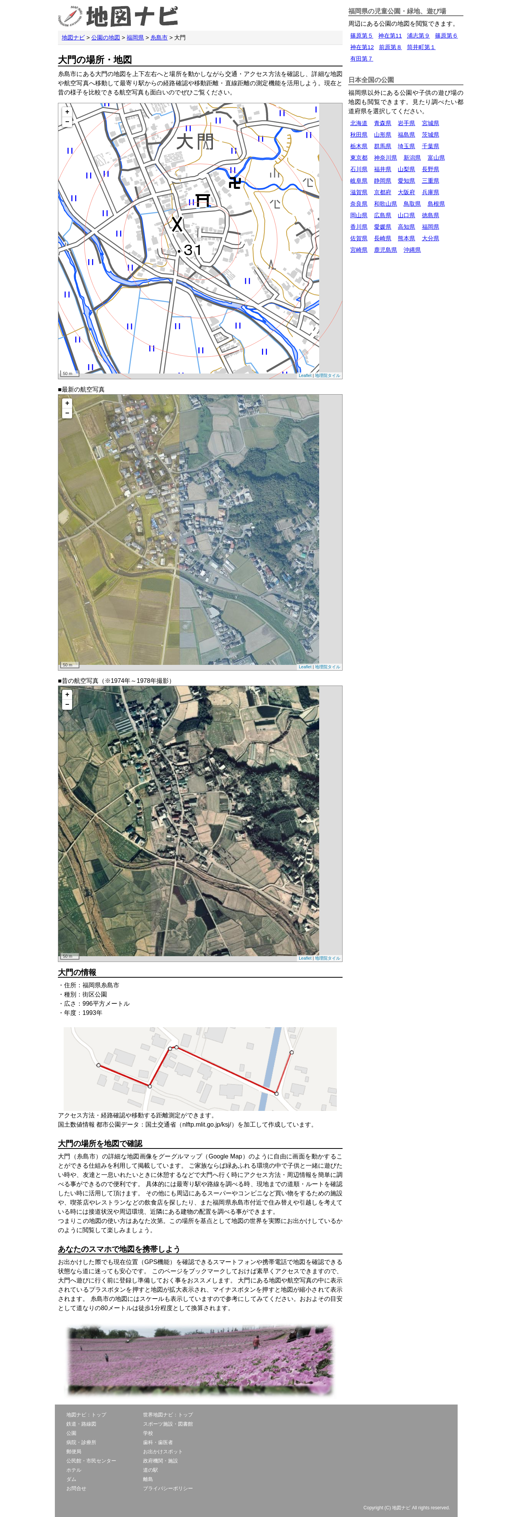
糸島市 (159, 37)
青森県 (382, 123)
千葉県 (430, 146)
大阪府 (406, 192)
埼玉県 (406, 146)
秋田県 (358, 134)
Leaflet (305, 375)
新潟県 (412, 157)
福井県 (382, 169)
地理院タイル (327, 375)
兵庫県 (430, 192)
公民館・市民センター (91, 1461)
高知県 (406, 226)
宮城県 (430, 123)
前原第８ (390, 47)
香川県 (358, 226)
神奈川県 (385, 157)
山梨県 (406, 169)
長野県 (430, 169)
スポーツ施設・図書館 (168, 1424)
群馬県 (382, 146)
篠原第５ (361, 35)
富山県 (436, 157)
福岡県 (135, 37)
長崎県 (382, 238)
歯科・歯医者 (158, 1442)
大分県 (430, 238)
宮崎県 (358, 249)
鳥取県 (412, 203)
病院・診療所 (81, 1442)
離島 (148, 1479)
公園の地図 (105, 37)
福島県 (406, 134)
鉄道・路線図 (81, 1424)
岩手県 (406, 123)
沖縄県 (412, 249)
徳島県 (430, 215)
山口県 (406, 215)
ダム (71, 1479)
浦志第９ (418, 35)
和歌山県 (385, 203)
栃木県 (358, 146)
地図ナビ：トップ (86, 1415)
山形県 (382, 134)
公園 (71, 1433)
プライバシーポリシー (168, 1488)
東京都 (358, 157)
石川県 (358, 169)
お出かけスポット (163, 1451)
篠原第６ (446, 35)
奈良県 (358, 203)
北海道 (358, 123)
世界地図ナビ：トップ (168, 1415)
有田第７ (361, 58)
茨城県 (430, 134)
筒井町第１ (421, 47)
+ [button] (67, 112)
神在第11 (390, 35)
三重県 (430, 180)
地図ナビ (73, 37)
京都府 (382, 192)
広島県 (382, 215)
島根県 (436, 203)
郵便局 (73, 1451)
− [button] (67, 122)
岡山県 (358, 215)
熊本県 (406, 238)
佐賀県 (358, 238)
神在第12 (362, 47)
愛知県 (406, 180)
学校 (148, 1433)
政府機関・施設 (160, 1461)
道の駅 (150, 1470)
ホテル (73, 1470)
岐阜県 (358, 180)
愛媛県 (382, 226)
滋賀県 (358, 192)
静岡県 (382, 180)
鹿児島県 (385, 249)
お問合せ (76, 1488)
